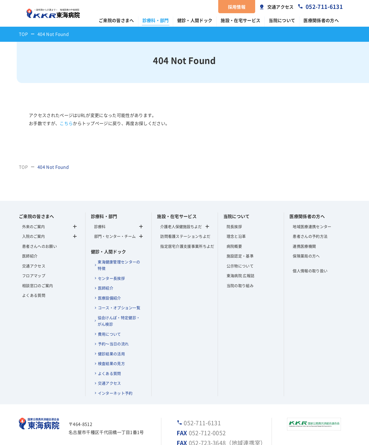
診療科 (118, 226)
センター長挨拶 (111, 278)
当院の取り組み (240, 285)
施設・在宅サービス (240, 20)
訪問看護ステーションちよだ (184, 236)
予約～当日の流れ (113, 343)
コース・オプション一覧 (119, 307)
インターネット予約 (115, 393)
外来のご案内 (33, 226)
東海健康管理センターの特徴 (119, 265)
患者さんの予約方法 (310, 236)
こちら (66, 123)
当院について (282, 20)
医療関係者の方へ (321, 20)
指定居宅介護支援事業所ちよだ (184, 246)
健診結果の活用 (111, 353)
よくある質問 (33, 295)
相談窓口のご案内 (37, 285)
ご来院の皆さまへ (116, 20)
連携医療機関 (304, 246)
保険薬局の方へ (306, 255)
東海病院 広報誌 (241, 275)
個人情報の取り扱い (310, 270)
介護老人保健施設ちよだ (181, 226)
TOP (23, 34)
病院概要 (234, 246)
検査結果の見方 (111, 363)
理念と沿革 (236, 236)
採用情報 (236, 7)
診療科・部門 (155, 20)
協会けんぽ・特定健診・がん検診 (119, 321)
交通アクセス (280, 7)
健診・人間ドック (195, 20)
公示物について (240, 265)
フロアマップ (33, 275)
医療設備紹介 (109, 298)
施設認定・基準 (240, 255)
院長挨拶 (234, 226)
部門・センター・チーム (118, 236)
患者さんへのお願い (39, 246)
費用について (109, 334)
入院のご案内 (33, 236)
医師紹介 (29, 255)
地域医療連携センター (312, 226)
